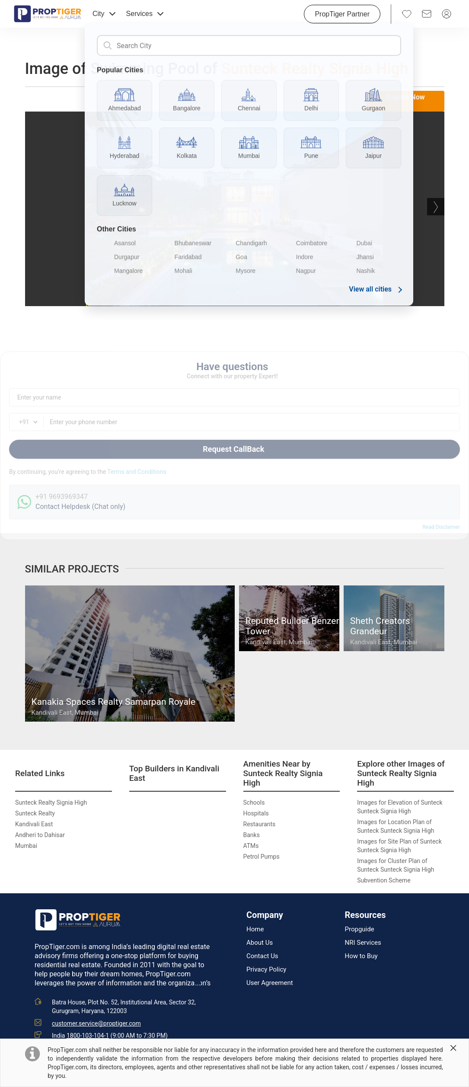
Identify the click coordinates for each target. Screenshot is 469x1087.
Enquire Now (405, 97)
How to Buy (361, 956)
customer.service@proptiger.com (96, 1023)
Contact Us (262, 956)
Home (255, 929)
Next (435, 206)
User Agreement (269, 983)
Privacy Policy (266, 969)
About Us (259, 943)
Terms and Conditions (136, 471)
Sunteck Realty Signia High (314, 69)
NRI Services (363, 943)
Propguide (359, 929)
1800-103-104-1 (88, 1035)
